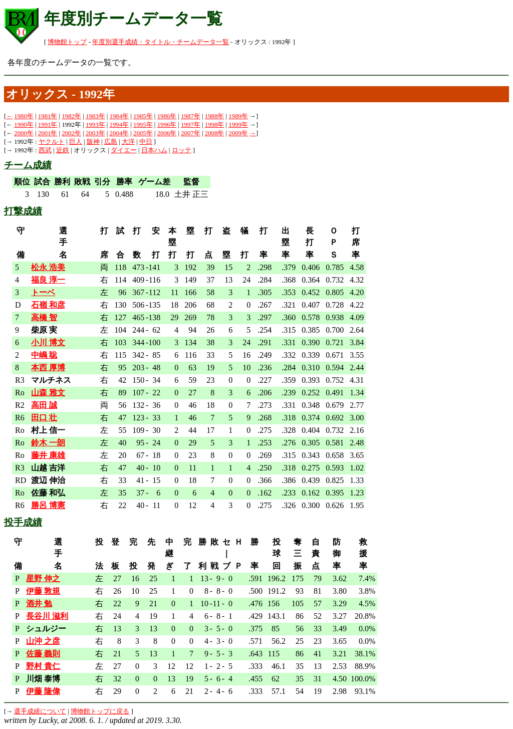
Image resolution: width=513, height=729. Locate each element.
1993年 (95, 124)
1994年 (119, 124)
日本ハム (154, 150)
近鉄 (62, 150)
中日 (145, 141)
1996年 (167, 124)
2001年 (48, 133)
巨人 (75, 141)
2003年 (95, 133)
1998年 (214, 124)
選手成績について (40, 711)
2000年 (24, 133)
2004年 (119, 133)
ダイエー (124, 150)
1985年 (143, 116)
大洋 (128, 141)
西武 (45, 150)
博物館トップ (67, 42)
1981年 (48, 116)
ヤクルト (52, 141)
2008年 (214, 133)
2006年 (167, 133)
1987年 (190, 116)
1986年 (167, 116)
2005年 (143, 133)
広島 (110, 141)
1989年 (238, 116)
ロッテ (181, 150)
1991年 (48, 124)
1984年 (119, 116)
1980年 (24, 116)
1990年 (24, 124)
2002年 (71, 133)
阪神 (93, 141)
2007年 (190, 133)
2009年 (238, 133)
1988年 (214, 116)
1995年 (143, 124)
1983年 (95, 116)
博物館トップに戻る (100, 711)
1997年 (190, 124)
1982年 (71, 116)
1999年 (238, 124)
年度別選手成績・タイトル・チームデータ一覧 (160, 42)
